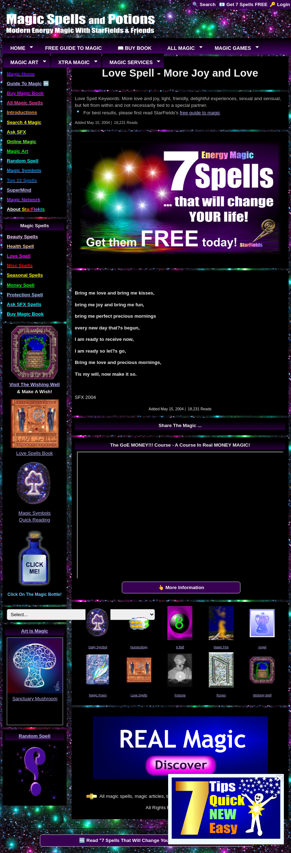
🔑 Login (280, 4)
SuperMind (19, 190)
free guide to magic (200, 112)
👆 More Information (181, 587)
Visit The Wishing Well (34, 384)
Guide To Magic (24, 83)
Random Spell (35, 736)
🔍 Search (203, 4)
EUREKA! (35, 720)
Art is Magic (34, 631)
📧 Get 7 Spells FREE (243, 4)
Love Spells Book (34, 453)
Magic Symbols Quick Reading (34, 512)
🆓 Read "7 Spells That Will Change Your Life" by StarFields (146, 840)
